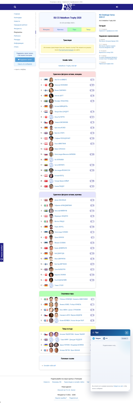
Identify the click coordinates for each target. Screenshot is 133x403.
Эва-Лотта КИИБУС (61, 80)
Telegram (97, 338)
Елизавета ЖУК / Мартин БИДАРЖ (71, 315)
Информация (18, 43)
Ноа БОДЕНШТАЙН (61, 280)
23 (93, 242)
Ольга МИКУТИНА (60, 144)
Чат (88, 382)
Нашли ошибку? (2, 252)
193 (93, 170)
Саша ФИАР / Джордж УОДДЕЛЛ (71, 339)
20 (93, 200)
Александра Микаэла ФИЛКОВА (65, 154)
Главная (17, 14)
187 (93, 186)
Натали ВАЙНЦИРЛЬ (61, 106)
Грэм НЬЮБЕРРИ (60, 269)
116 (93, 210)
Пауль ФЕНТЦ (59, 227)
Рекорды (17, 39)
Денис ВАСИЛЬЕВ (60, 200)
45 (93, 258)
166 (93, 226)
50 (93, 95)
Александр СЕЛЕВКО (61, 232)
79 (93, 122)
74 (93, 111)
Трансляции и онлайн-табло (74, 382)
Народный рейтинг (20, 25)
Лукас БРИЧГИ (59, 237)
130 (93, 280)
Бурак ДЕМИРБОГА (61, 248)
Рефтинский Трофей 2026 (106, 64)
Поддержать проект (25, 59)
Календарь (18, 17)
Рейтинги (17, 36)
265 (93, 154)
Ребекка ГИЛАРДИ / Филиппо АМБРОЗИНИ (74, 299)
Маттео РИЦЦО (59, 221)
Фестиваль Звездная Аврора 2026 (108, 41)
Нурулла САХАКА (60, 275)
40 (93, 309)
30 (93, 205)
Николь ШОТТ (59, 96)
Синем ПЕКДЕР (59, 186)
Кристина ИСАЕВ (60, 128)
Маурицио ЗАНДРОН (61, 216)
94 (93, 248)
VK (105, 338)
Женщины (46, 29)
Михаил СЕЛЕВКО (60, 243)
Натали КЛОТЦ (59, 176)
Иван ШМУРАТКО (60, 259)
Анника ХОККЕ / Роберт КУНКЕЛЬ (70, 304)
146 (93, 165)
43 (93, 320)
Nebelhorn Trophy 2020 (67, 66)
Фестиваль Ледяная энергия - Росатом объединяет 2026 (107, 46)
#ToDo (16, 47)
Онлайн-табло (49, 365)
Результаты (18, 32)
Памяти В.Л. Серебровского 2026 (72, 2)
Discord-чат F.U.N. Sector (66, 390)
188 (93, 181)
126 (93, 274)
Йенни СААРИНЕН (60, 90)
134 (93, 90)
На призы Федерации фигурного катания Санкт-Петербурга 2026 (108, 58)
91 (93, 79)
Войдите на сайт (118, 386)
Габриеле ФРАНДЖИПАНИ (63, 205)
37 (93, 143)
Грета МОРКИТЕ (60, 165)
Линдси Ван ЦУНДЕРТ (62, 112)
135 (93, 138)
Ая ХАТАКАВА (59, 160)
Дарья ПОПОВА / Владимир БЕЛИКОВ (72, 345)
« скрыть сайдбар (20, 69)
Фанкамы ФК (56, 382)
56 (93, 127)
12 (93, 232)
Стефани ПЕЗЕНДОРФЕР (62, 138)
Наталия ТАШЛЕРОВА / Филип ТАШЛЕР (72, 334)
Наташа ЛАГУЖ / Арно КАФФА (70, 350)
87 (93, 264)
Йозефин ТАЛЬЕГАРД (61, 101)
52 (93, 133)
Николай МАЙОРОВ (61, 211)
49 (93, 101)
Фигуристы (18, 28)
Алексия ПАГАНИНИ (61, 85)
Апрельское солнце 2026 (106, 52)
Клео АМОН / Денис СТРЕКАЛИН (70, 310)
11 (93, 221)
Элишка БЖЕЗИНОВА (61, 122)
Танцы (88, 29)
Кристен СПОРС (60, 133)
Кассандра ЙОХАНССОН (62, 170)
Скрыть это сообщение (25, 64)
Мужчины (60, 29)
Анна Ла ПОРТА (60, 117)
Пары (74, 29)
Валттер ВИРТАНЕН (61, 264)
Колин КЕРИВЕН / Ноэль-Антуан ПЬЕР (72, 320)
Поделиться (73, 398)
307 (93, 85)
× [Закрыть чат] (126, 332)
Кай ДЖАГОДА (59, 253)
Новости (17, 21)
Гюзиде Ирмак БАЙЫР (62, 181)
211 (93, 117)
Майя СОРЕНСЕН (60, 149)
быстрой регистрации (66, 50)
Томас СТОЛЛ (59, 285)
